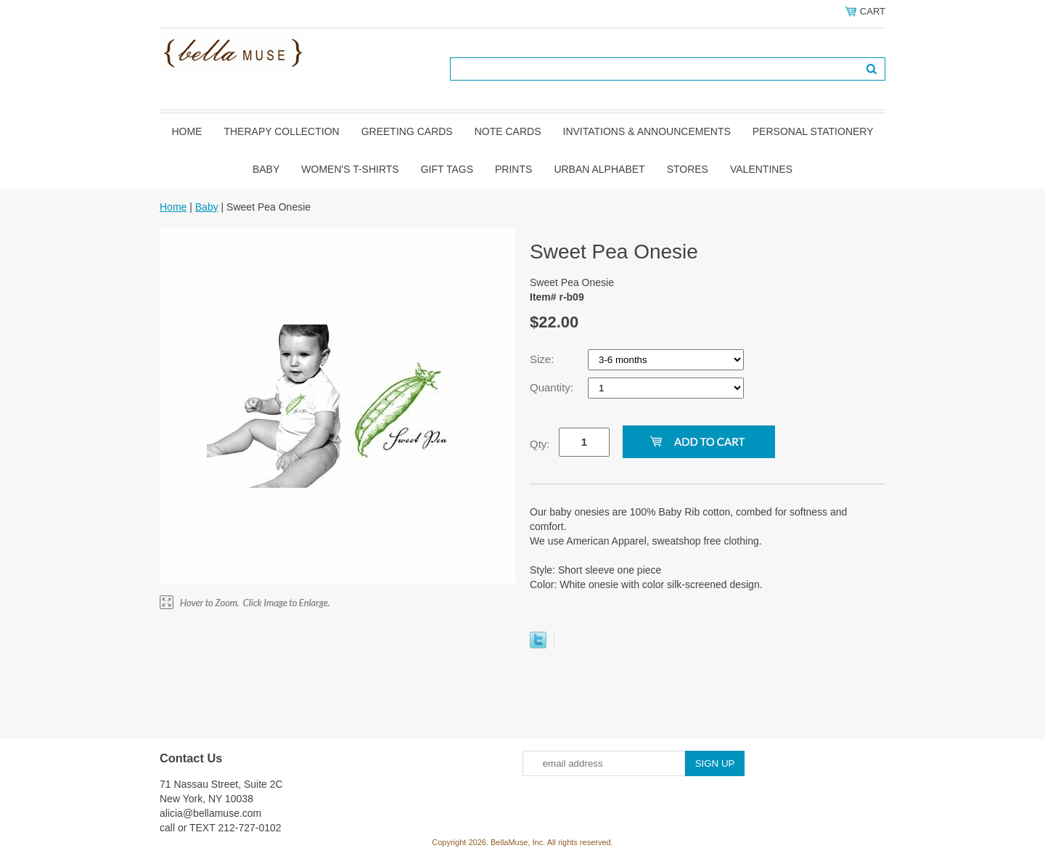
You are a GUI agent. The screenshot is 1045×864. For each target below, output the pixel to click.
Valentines (761, 169)
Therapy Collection (281, 131)
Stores (687, 169)
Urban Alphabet (599, 169)
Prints (513, 169)
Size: (543, 359)
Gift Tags (447, 169)
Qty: (540, 444)
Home (186, 131)
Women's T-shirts (349, 169)
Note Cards (508, 131)
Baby (266, 169)
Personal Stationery (813, 131)
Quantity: (553, 387)
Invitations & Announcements (647, 131)
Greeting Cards (407, 131)
